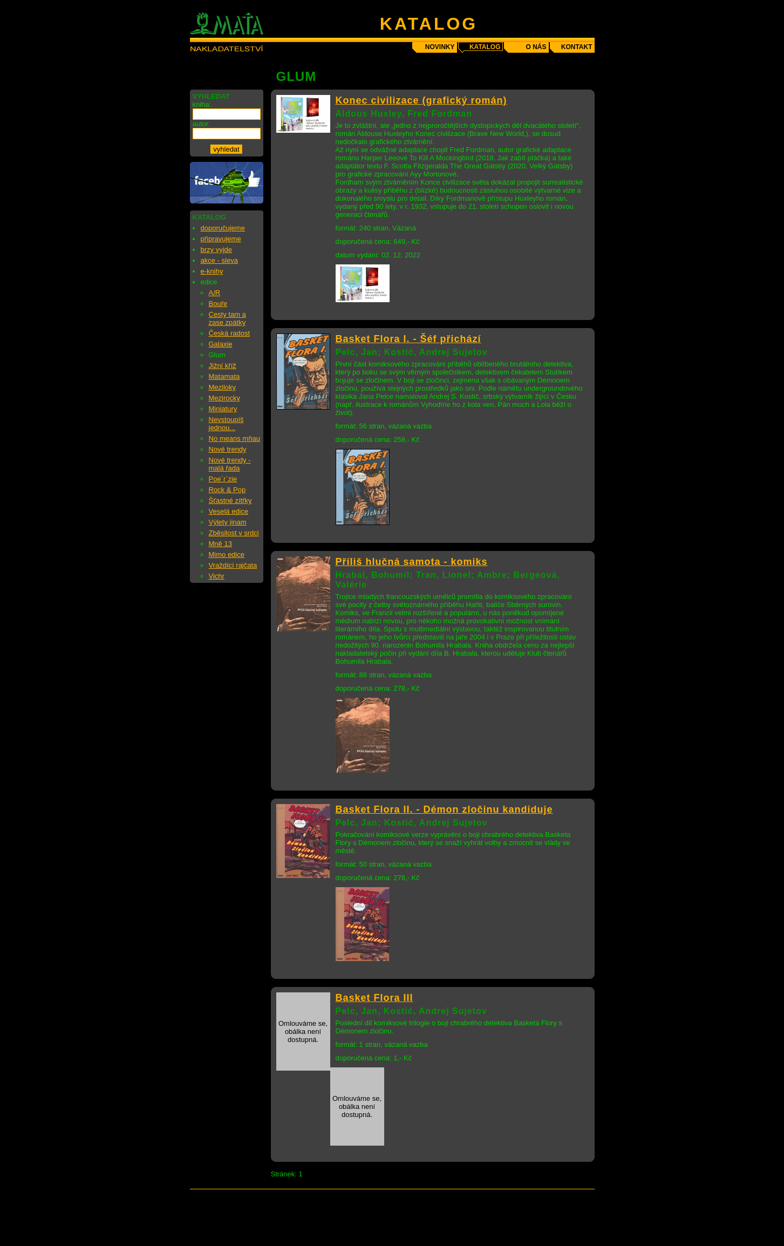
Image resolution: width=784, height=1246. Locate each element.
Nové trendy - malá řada (230, 464)
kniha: (202, 104)
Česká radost (229, 333)
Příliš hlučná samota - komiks (412, 561)
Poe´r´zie (223, 479)
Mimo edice (226, 554)
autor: (201, 124)
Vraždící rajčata (233, 565)
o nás (536, 47)
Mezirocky (225, 398)
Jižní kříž (222, 366)
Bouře (218, 303)
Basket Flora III (374, 997)
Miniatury (223, 409)
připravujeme (221, 239)
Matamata (224, 376)
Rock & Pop (227, 490)
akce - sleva (219, 260)
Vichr (216, 576)
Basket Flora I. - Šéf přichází (408, 338)
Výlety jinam (228, 522)
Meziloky (222, 387)
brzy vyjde (217, 250)
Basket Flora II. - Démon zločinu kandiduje (444, 809)
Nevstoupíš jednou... (226, 424)
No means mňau (234, 438)
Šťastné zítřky (230, 500)
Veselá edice (229, 511)
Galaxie (221, 344)
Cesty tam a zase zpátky (227, 318)
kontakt (576, 47)
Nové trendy (228, 449)
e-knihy (212, 271)
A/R (215, 293)
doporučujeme (223, 228)
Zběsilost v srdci (234, 533)
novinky (440, 47)
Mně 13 (220, 544)
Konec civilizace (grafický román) (421, 100)
